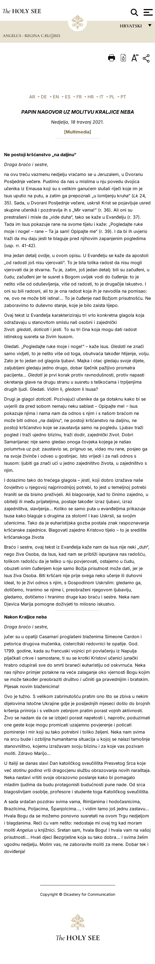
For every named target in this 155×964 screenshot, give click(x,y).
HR (91, 96)
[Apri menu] (147, 12)
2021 (56, 35)
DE (44, 96)
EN (56, 96)
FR (79, 96)
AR (32, 96)
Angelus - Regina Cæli (27, 35)
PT (123, 96)
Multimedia (78, 132)
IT (101, 96)
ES (67, 96)
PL (112, 96)
